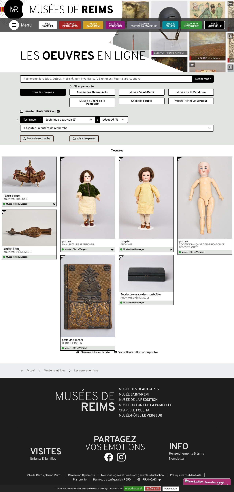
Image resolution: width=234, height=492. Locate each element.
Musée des (70, 25)
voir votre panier (84, 138)
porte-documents (72, 340)
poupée (66, 241)
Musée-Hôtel (191, 25)
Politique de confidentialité (185, 475)
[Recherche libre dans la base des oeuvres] (106, 79)
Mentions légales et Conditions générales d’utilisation (132, 475)
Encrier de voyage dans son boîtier (140, 294)
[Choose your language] (149, 480)
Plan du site (79, 480)
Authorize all (134, 488)
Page (48, 25)
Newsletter (176, 459)
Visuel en (42, 111)
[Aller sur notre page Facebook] (108, 457)
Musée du (144, 25)
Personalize (170, 488)
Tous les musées (43, 92)
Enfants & (43, 459)
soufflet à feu (11, 249)
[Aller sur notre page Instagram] (121, 457)
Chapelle (170, 25)
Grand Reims (53, 475)
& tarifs (186, 453)
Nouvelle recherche (36, 138)
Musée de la (115, 25)
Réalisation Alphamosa (81, 475)
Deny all (153, 488)
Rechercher (203, 79)
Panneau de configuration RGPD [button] (112, 480)
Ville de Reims (35, 475)
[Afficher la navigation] (14, 25)
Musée (93, 25)
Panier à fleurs (11, 196)
